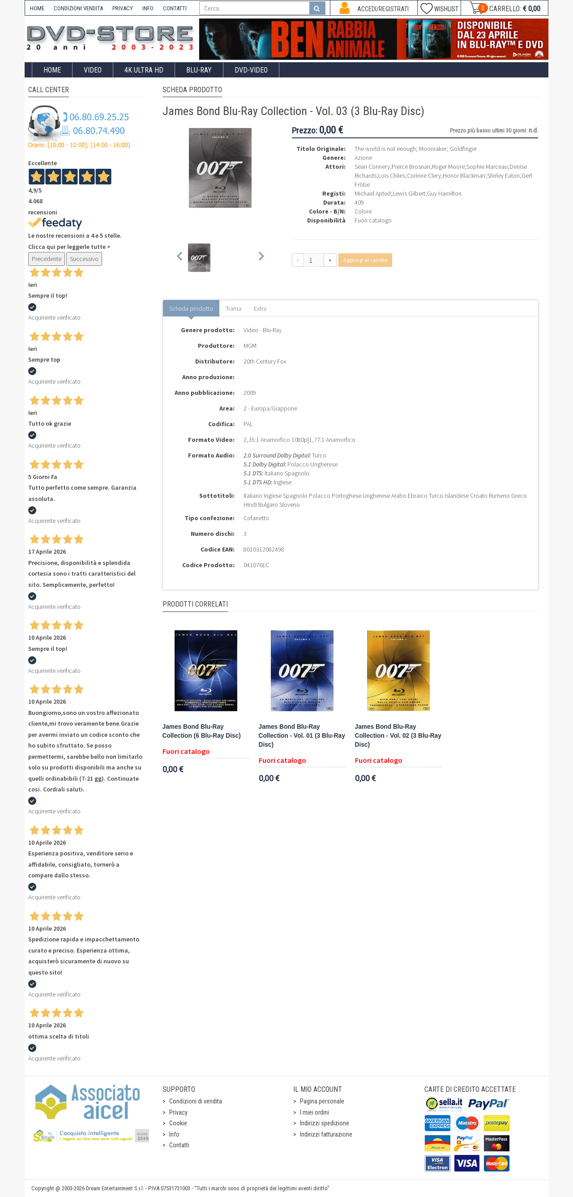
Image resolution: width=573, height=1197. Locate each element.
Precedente (46, 259)
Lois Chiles (391, 175)
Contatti (179, 1145)
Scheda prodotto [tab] (191, 308)
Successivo (84, 259)
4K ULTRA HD (143, 70)
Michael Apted (373, 193)
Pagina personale (322, 1101)
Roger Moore (448, 166)
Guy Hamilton (444, 193)
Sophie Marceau (487, 166)
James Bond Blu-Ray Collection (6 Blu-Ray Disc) (201, 731)
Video (93, 70)
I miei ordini (314, 1112)
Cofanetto (256, 518)
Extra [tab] (260, 308)
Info (174, 1134)
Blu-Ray (199, 70)
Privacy (178, 1112)
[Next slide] (260, 257)
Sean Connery (372, 166)
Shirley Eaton (503, 175)
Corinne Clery (424, 175)
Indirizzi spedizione (324, 1123)
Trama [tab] (233, 308)
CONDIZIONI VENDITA (78, 8)
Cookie (178, 1123)
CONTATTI (175, 8)
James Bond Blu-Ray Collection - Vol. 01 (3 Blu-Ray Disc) (302, 735)
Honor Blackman (464, 175)
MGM (250, 346)
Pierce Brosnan (411, 166)
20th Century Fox (265, 361)
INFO (148, 8)
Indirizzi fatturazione (326, 1134)
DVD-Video (251, 70)
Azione (363, 158)
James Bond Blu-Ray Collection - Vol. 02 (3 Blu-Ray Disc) (398, 735)
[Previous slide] (180, 257)
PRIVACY (122, 8)
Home (52, 70)
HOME (37, 8)
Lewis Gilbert (409, 193)
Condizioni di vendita (195, 1101)
